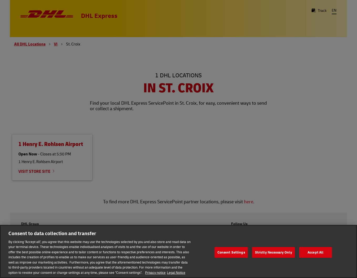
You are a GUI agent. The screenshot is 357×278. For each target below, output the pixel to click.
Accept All (315, 253)
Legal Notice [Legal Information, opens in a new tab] (176, 273)
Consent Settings (231, 253)
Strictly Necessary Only (273, 253)
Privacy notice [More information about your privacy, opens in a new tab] (155, 273)
